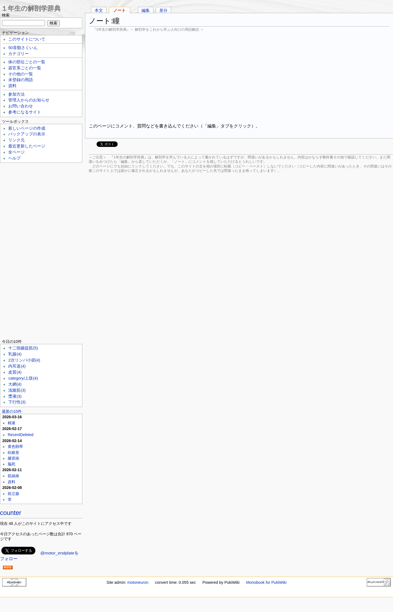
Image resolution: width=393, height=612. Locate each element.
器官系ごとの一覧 (24, 68)
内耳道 (17, 366)
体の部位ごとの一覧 (26, 62)
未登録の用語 (20, 80)
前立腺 (13, 493)
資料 (12, 86)
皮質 (14, 372)
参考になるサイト (24, 112)
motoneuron (137, 582)
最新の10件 (12, 411)
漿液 (14, 396)
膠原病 (13, 458)
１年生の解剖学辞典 (31, 8)
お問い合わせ (20, 106)
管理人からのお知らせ (28, 100)
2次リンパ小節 (24, 360)
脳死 (11, 464)
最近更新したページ (26, 146)
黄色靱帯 (15, 446)
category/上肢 (23, 378)
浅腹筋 (17, 390)
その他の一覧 (20, 74)
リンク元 (16, 140)
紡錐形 (13, 452)
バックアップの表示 (26, 134)
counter (10, 512)
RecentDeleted (20, 434)
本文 (99, 10)
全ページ (16, 152)
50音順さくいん (22, 47)
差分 (163, 10)
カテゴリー (18, 54)
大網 (14, 384)
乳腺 (14, 354)
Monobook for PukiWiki (266, 582)
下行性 (17, 402)
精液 (11, 423)
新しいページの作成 (26, 128)
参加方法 (16, 94)
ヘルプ (14, 158)
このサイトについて (26, 39)
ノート (119, 10)
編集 (146, 10)
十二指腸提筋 (23, 348)
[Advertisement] (239, 76)
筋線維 (13, 476)
